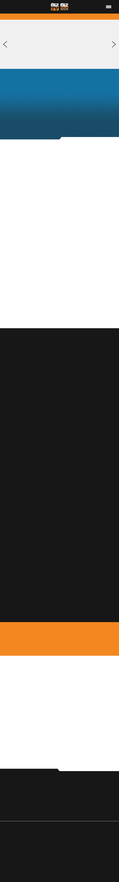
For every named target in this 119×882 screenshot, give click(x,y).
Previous (5, 44)
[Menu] (108, 6)
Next (114, 44)
